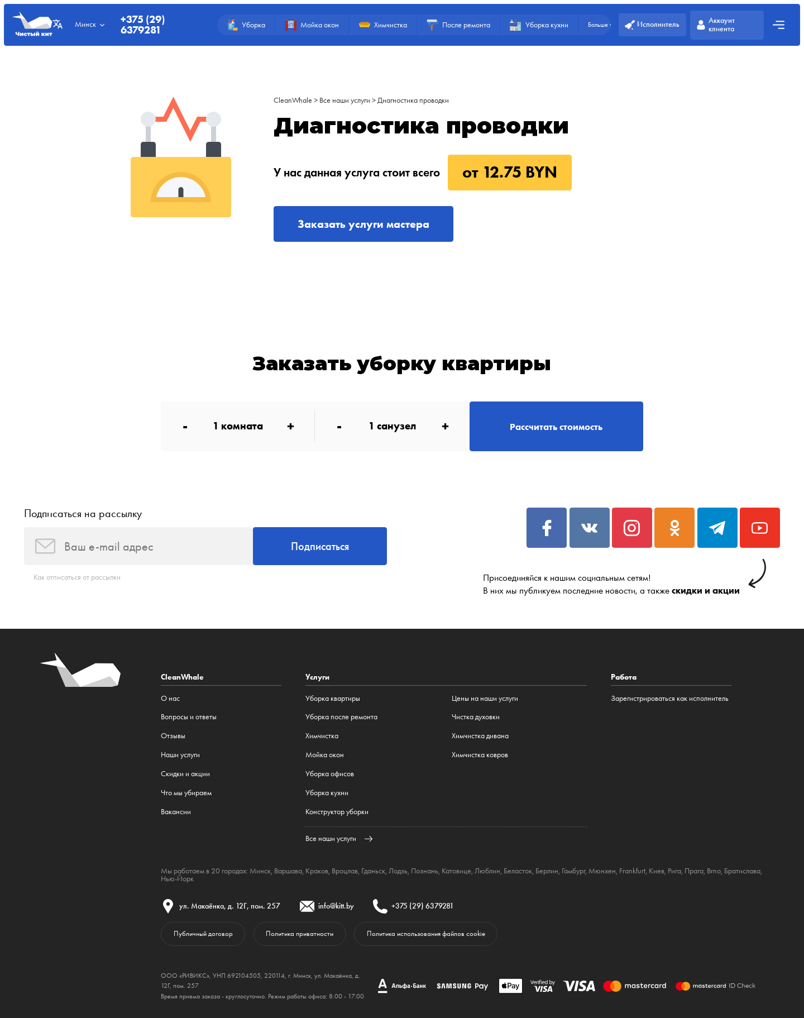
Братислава (742, 871)
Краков (316, 871)
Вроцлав (345, 871)
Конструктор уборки (336, 811)
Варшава (288, 871)
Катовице (456, 871)
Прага (694, 871)
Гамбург (573, 871)
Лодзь (398, 871)
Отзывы (173, 735)
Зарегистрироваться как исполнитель (670, 698)
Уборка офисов (329, 773)
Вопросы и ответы (189, 716)
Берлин (546, 871)
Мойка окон (324, 754)
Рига (674, 871)
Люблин (487, 871)
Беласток (518, 871)
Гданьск (373, 871)
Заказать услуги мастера (363, 224)
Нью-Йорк (177, 878)
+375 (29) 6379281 (143, 25)
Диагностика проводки (413, 100)
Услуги (317, 677)
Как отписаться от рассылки (77, 577)
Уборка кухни (326, 792)
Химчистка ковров (480, 754)
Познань (424, 871)
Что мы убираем (186, 792)
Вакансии (176, 811)
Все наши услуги (344, 100)
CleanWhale (293, 100)
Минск (260, 871)
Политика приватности (299, 933)
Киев (656, 871)
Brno (714, 871)
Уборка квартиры (332, 698)
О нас (170, 698)
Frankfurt (632, 871)
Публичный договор (203, 933)
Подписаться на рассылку (83, 513)
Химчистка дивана (480, 735)
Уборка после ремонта (341, 716)
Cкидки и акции (185, 773)
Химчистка (321, 735)
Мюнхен (602, 871)
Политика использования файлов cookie (426, 933)
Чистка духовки (476, 716)
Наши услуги (180, 754)
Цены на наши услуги (485, 698)
